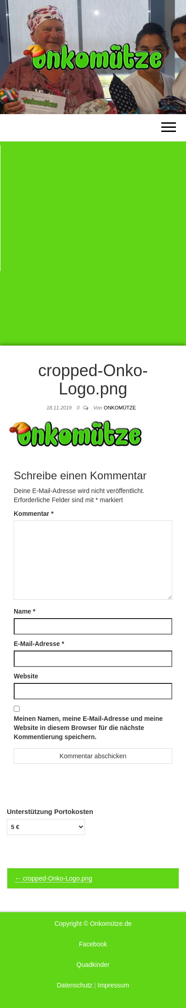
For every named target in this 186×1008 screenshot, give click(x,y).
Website (26, 676)
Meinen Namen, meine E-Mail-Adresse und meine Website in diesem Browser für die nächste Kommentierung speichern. (88, 727)
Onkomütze (120, 407)
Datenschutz (74, 985)
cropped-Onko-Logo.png (53, 878)
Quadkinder (92, 964)
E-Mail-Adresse (39, 643)
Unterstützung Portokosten (50, 811)
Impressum (113, 985)
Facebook (93, 944)
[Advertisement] (93, 243)
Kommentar (33, 513)
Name (24, 611)
